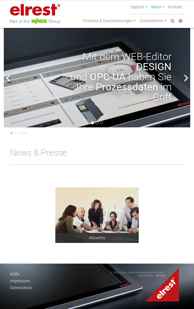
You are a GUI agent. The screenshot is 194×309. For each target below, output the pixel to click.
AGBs (15, 274)
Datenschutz (21, 287)
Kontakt (175, 7)
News (22, 133)
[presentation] (7, 78)
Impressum (20, 280)
